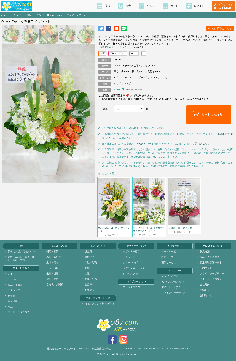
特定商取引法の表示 (211, 262)
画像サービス (168, 262)
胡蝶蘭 (11, 295)
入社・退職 (91, 262)
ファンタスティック (134, 268)
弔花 (10, 306)
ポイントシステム (171, 287)
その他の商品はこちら (220, 28)
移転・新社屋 (53, 257)
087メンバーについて (173, 281)
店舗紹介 (205, 290)
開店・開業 (52, 251)
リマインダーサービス (173, 292)
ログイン (199, 5)
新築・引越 (91, 279)
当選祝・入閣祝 (54, 284)
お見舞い (89, 284)
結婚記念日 (91, 257)
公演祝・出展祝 (32, 15)
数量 (105, 109)
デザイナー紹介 (131, 251)
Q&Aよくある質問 (209, 257)
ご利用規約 (206, 268)
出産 (87, 273)
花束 (10, 273)
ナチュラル (129, 257)
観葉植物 (12, 301)
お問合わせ (206, 295)
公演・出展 (52, 268)
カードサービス (169, 251)
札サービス (167, 257)
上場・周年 (52, 262)
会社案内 (205, 284)
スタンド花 (14, 290)
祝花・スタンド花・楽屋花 (99, 303)
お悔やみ (89, 290)
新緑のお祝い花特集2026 (21, 251)
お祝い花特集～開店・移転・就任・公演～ (21, 259)
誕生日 (88, 251)
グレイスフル (130, 273)
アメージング (130, 262)
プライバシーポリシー (212, 273)
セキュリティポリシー (212, 279)
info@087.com (143, 143)
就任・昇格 (52, 279)
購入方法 (205, 251)
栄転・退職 (52, 273)
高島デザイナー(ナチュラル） (115, 47)
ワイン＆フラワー (132, 287)
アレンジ (12, 279)
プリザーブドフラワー (20, 312)
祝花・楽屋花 (15, 284)
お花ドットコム (9, 15)
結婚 (87, 268)
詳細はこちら (202, 143)
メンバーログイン (171, 276)
